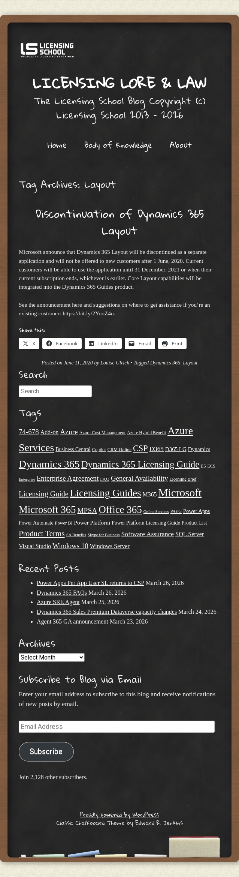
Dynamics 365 (165, 363)
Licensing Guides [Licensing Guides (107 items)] (105, 493)
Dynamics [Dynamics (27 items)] (199, 449)
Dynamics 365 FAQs (62, 592)
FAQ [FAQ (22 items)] (104, 479)
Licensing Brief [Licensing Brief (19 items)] (182, 479)
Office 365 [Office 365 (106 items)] (120, 509)
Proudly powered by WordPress (119, 814)
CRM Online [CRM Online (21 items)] (119, 449)
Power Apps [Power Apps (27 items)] (196, 511)
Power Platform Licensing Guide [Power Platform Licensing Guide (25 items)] (146, 523)
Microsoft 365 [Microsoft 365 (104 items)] (47, 509)
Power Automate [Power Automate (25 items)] (36, 523)
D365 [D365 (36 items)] (156, 449)
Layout (190, 363)
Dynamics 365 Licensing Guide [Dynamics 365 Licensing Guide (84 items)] (140, 464)
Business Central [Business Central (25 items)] (72, 449)
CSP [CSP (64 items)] (140, 448)
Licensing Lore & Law (119, 82)
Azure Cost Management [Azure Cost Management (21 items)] (102, 432)
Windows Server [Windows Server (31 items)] (110, 546)
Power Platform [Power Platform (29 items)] (92, 522)
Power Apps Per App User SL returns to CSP (90, 583)
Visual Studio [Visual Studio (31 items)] (35, 546)
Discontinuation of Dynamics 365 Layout (120, 222)
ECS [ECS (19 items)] (211, 466)
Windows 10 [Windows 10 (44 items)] (70, 546)
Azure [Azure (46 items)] (69, 432)
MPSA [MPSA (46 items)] (87, 510)
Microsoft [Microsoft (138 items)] (180, 493)
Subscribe (46, 751)
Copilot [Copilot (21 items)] (99, 449)
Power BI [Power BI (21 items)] (64, 523)
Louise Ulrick (114, 363)
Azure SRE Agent (58, 602)
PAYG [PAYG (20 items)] (176, 511)
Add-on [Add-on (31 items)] (49, 432)
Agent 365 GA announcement (72, 621)
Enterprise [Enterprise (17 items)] (27, 479)
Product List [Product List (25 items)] (194, 523)
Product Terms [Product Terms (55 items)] (42, 533)
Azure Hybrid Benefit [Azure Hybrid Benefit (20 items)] (146, 432)
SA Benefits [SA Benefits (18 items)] (76, 534)
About (181, 145)
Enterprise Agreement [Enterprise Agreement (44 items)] (68, 478)
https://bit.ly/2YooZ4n (88, 313)
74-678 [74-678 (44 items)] (29, 432)
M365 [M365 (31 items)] (149, 494)
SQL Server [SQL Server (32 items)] (189, 534)
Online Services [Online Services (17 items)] (156, 512)
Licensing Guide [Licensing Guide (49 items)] (44, 494)
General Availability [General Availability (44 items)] (139, 478)
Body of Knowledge (118, 145)
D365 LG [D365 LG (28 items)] (176, 449)
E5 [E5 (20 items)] (203, 466)
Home (57, 145)
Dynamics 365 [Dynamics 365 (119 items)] (49, 464)
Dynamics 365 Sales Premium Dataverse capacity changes (107, 612)
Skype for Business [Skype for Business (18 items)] (104, 534)
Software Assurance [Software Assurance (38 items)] (147, 534)
